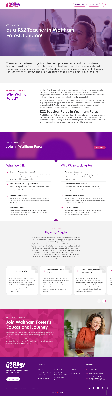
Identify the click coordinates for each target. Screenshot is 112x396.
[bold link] (58, 392)
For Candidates (58, 369)
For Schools (73, 369)
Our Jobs (101, 147)
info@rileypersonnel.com (96, 373)
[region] (22, 287)
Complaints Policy (75, 373)
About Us (40, 369)
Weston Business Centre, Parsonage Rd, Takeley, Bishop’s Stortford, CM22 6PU (97, 378)
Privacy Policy (35, 388)
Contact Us (79, 4)
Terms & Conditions (43, 378)
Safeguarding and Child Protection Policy (60, 373)
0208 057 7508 (93, 369)
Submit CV (94, 4)
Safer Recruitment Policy (59, 378)
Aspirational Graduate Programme (44, 373)
